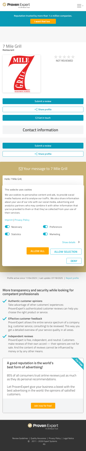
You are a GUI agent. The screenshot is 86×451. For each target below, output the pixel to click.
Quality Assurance (38, 438)
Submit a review (43, 101)
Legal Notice (68, 438)
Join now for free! (43, 405)
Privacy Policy (22, 219)
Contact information (52, 130)
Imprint (9, 219)
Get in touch (43, 117)
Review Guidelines (20, 438)
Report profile (72, 278)
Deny (74, 261)
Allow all (38, 251)
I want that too (42, 21)
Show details (68, 242)
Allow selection (65, 251)
